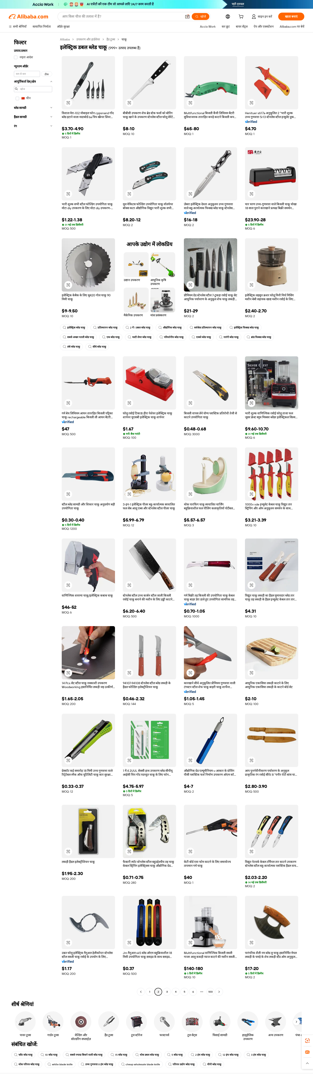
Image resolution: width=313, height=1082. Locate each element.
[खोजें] (200, 16)
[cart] (242, 17)
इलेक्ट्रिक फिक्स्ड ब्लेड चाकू (244, 327)
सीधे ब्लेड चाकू (97, 346)
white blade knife (60, 1064)
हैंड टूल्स (111, 39)
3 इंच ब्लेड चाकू (256, 1055)
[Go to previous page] (141, 992)
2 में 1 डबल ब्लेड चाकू (138, 327)
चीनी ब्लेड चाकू (212, 1064)
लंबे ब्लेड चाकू (71, 346)
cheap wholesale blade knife (140, 1064)
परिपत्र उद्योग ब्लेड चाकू (181, 1064)
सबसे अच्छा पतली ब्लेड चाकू (78, 337)
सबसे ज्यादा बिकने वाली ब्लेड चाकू (84, 1055)
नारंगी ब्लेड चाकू (228, 337)
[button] (187, 16)
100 (210, 991)
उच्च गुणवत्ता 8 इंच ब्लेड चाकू (97, 1064)
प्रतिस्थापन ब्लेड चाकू (105, 327)
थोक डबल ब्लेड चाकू (147, 1055)
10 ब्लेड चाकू (49, 1055)
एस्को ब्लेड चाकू (201, 337)
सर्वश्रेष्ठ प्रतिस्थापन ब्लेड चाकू (205, 327)
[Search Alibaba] (121, 16)
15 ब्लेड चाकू (119, 1055)
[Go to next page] (219, 992)
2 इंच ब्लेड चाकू (200, 1055)
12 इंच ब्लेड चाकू (228, 1055)
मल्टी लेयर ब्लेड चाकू (139, 337)
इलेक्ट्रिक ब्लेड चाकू (74, 327)
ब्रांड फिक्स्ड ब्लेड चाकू (259, 337)
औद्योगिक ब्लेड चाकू (169, 327)
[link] (307, 1040)
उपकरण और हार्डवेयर (88, 39)
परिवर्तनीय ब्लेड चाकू (171, 337)
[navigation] (33, 516)
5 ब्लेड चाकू (175, 1055)
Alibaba (65, 39)
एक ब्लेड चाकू (111, 337)
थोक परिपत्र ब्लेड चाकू (26, 1064)
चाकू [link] (124, 39)
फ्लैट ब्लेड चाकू (23, 1055)
